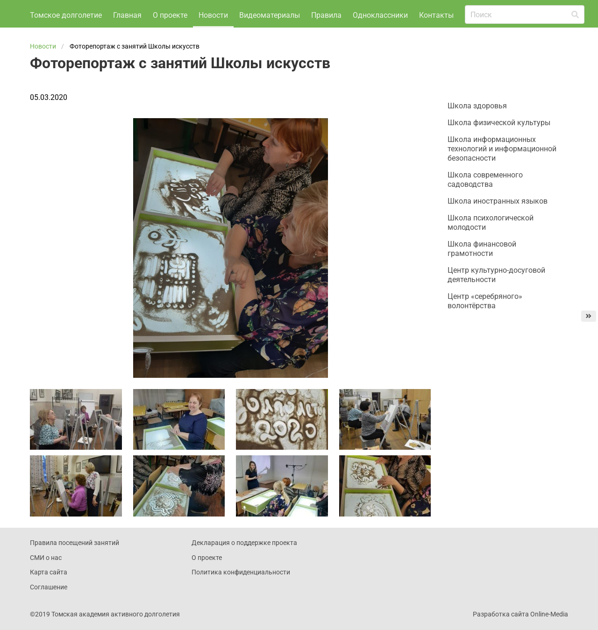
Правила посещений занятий (74, 563)
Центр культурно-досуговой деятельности (496, 296)
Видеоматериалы (269, 11)
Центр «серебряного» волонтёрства (485, 322)
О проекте (170, 11)
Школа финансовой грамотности (482, 270)
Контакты (130, 36)
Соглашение (48, 607)
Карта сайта (48, 593)
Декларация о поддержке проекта (244, 563)
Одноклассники (380, 11)
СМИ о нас (46, 578)
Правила (326, 11)
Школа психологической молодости (491, 243)
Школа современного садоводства (485, 200)
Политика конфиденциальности (241, 593)
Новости (213, 11)
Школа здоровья (477, 126)
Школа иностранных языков (498, 222)
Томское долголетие (66, 36)
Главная (127, 11)
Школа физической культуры (499, 143)
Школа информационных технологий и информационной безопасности (502, 170)
